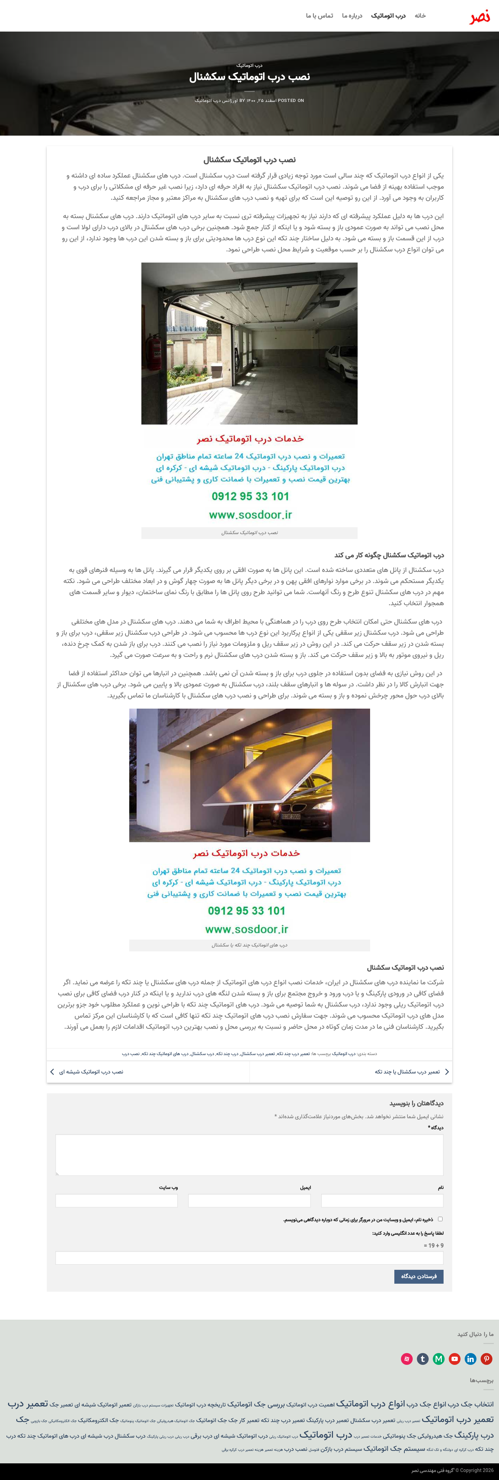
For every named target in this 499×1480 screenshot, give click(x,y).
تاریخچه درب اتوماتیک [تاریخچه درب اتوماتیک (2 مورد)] (200, 1405)
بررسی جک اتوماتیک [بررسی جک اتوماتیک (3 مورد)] (256, 1404)
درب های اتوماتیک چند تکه (165, 1054)
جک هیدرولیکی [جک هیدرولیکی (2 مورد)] (435, 1436)
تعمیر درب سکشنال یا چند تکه (413, 1072)
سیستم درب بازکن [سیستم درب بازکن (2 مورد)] (341, 1449)
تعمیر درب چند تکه (293, 1054)
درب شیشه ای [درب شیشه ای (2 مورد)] (97, 1436)
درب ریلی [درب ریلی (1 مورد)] (182, 1437)
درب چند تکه (227, 1054)
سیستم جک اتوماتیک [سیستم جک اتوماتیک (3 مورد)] (394, 1449)
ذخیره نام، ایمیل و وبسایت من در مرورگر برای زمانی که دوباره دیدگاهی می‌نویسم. (358, 1220)
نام (441, 1188)
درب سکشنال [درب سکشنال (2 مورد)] (130, 1436)
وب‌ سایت (168, 1188)
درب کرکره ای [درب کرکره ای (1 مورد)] (464, 1450)
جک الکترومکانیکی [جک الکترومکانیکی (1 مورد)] (63, 1421)
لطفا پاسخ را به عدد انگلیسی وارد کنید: (408, 1234)
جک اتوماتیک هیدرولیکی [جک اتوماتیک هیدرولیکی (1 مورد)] (176, 1421)
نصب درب (131, 1054)
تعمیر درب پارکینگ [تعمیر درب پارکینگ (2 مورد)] (327, 1420)
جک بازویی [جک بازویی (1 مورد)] (39, 1421)
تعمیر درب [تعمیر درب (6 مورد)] (28, 1403)
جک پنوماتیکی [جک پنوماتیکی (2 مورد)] (399, 1436)
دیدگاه (436, 1128)
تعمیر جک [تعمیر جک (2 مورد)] (61, 1405)
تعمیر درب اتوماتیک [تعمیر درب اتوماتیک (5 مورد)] (458, 1419)
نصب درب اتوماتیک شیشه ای (85, 1072)
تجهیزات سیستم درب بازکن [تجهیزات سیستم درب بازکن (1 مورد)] (153, 1406)
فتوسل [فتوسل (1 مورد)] (314, 1450)
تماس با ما (319, 16)
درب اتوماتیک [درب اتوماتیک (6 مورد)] (325, 1435)
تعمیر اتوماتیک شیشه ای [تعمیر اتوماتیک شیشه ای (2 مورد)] (103, 1405)
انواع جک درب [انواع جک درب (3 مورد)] (426, 1404)
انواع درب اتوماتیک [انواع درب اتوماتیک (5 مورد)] (370, 1403)
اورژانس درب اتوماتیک (216, 100)
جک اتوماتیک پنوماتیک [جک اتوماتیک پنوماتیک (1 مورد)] (138, 1421)
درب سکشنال (202, 1054)
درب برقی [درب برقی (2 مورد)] (201, 1436)
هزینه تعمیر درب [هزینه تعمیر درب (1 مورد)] (250, 1450)
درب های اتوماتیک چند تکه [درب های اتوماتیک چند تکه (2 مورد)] (48, 1436)
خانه (420, 16)
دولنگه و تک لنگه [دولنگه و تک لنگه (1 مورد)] (440, 1450)
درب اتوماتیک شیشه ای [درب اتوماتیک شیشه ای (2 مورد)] (241, 1436)
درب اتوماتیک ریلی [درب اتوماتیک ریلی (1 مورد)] (283, 1437)
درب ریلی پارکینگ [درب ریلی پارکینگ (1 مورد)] (160, 1437)
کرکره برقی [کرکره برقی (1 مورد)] (229, 1450)
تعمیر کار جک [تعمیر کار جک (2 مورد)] (244, 1420)
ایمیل (305, 1188)
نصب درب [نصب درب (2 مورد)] (295, 1449)
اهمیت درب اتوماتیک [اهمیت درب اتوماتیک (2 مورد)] (310, 1405)
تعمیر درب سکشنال (257, 1054)
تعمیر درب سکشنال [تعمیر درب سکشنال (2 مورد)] (372, 1420)
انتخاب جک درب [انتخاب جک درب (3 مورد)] (471, 1404)
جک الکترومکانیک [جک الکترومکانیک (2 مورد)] (98, 1420)
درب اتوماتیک (388, 16)
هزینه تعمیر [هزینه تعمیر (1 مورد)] (274, 1450)
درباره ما (352, 16)
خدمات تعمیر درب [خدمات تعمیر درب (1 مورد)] (368, 1437)
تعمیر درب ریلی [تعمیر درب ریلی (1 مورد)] (408, 1421)
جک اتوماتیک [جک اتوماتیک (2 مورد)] (211, 1420)
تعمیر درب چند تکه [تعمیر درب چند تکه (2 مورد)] (283, 1420)
